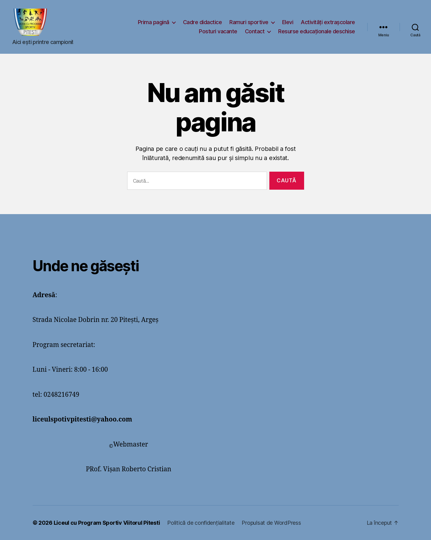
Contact (255, 31)
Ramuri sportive (248, 22)
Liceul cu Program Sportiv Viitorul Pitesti (107, 523)
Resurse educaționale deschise (316, 31)
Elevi (287, 22)
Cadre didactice (202, 22)
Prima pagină (153, 22)
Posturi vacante (218, 31)
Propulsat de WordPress (271, 523)
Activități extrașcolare (328, 22)
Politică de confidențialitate (200, 523)
